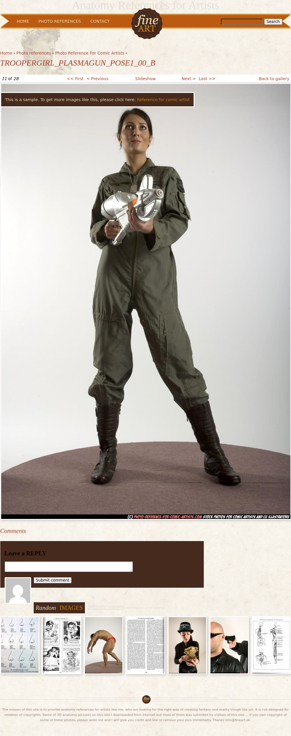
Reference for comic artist (163, 99)
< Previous (97, 78)
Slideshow (145, 78)
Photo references (33, 53)
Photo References (59, 21)
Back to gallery (274, 78)
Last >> (207, 78)
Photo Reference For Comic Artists (89, 53)
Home (6, 53)
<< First (75, 78)
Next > (189, 78)
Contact (100, 21)
